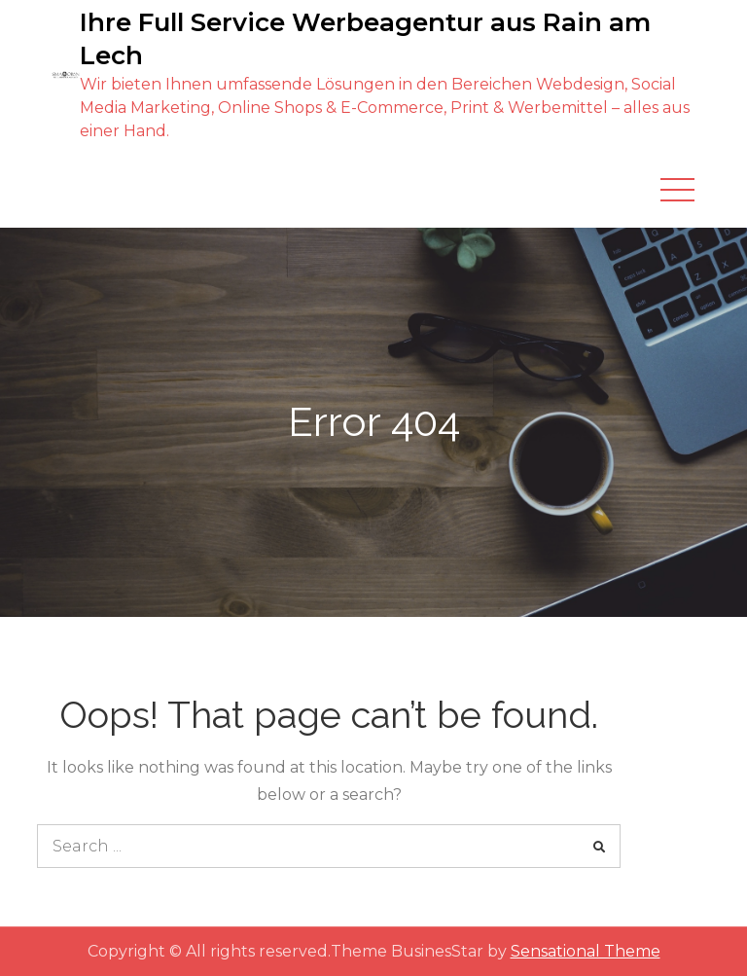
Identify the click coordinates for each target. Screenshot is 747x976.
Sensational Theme (585, 951)
